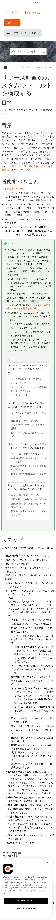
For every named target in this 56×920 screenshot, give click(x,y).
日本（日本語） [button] (33, 12)
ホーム (14, 67)
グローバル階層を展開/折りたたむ (7, 68)
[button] (44, 51)
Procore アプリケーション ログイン (23, 33)
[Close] (48, 862)
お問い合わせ (12, 23)
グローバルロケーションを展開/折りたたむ (50, 67)
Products (26, 67)
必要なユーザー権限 (15, 188)
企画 (35, 308)
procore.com (12, 12)
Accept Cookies (25, 901)
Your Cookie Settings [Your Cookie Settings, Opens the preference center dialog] (26, 908)
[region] (26, 888)
